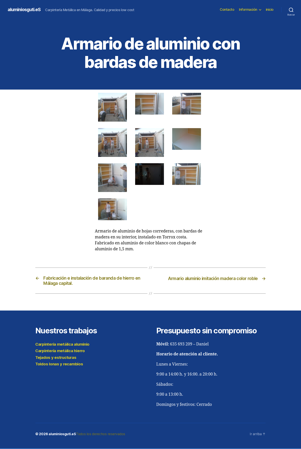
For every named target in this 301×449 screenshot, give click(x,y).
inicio (270, 9)
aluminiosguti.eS (25, 9)
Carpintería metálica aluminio (63, 345)
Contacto (227, 9)
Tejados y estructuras (56, 358)
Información (248, 9)
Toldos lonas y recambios (59, 364)
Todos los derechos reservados (100, 435)
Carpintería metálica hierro (61, 351)
